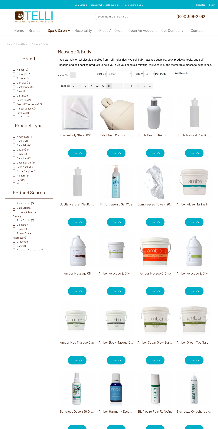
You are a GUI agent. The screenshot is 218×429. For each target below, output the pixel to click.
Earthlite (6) (21, 95)
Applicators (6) (22, 136)
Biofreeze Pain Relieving (155, 411)
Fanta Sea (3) (22, 99)
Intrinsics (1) (21, 112)
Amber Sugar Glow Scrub (155, 342)
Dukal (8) (19, 91)
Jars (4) (19, 179)
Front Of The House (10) (27, 104)
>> (149, 86)
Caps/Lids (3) (22, 158)
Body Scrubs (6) (23, 220)
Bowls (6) (20, 228)
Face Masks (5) (23, 166)
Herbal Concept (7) (24, 108)
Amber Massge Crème (155, 273)
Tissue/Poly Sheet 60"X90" (78, 135)
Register (200, 4)
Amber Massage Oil (77, 273)
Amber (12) (20, 69)
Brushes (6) (21, 241)
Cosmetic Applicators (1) (28, 250)
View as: (63, 75)
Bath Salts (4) (22, 145)
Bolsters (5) (21, 224)
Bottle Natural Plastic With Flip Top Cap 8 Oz (91, 204)
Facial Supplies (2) (24, 171)
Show (139, 73)
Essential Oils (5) (23, 162)
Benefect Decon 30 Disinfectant (82, 411)
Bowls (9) (20, 153)
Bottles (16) (20, 149)
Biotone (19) (21, 78)
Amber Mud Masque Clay (77, 342)
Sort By (101, 73)
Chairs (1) (19, 245)
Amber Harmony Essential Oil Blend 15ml (127, 411)
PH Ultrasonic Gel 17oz (116, 204)
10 (132, 86)
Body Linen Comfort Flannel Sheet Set (126, 135)
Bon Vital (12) (21, 82)
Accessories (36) (24, 203)
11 (138, 86)
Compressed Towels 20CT (156, 204)
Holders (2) (20, 175)
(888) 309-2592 (191, 16)
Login (212, 4)
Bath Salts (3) (22, 207)
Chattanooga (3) (23, 86)
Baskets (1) (20, 140)
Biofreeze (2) (21, 73)
